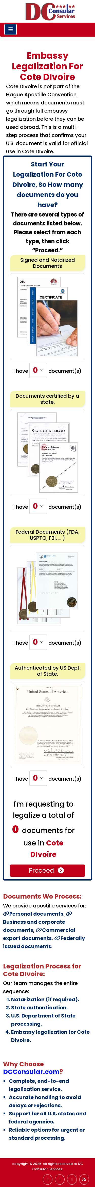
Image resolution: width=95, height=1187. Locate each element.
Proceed (47, 870)
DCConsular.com (31, 1071)
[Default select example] (38, 370)
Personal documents (33, 913)
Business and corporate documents (37, 922)
